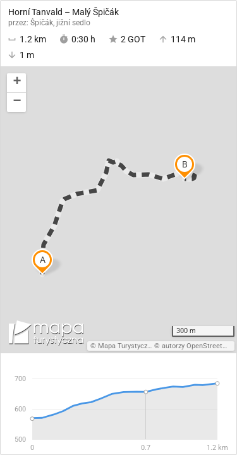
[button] (16, 83)
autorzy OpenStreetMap (199, 346)
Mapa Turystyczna (126, 346)
